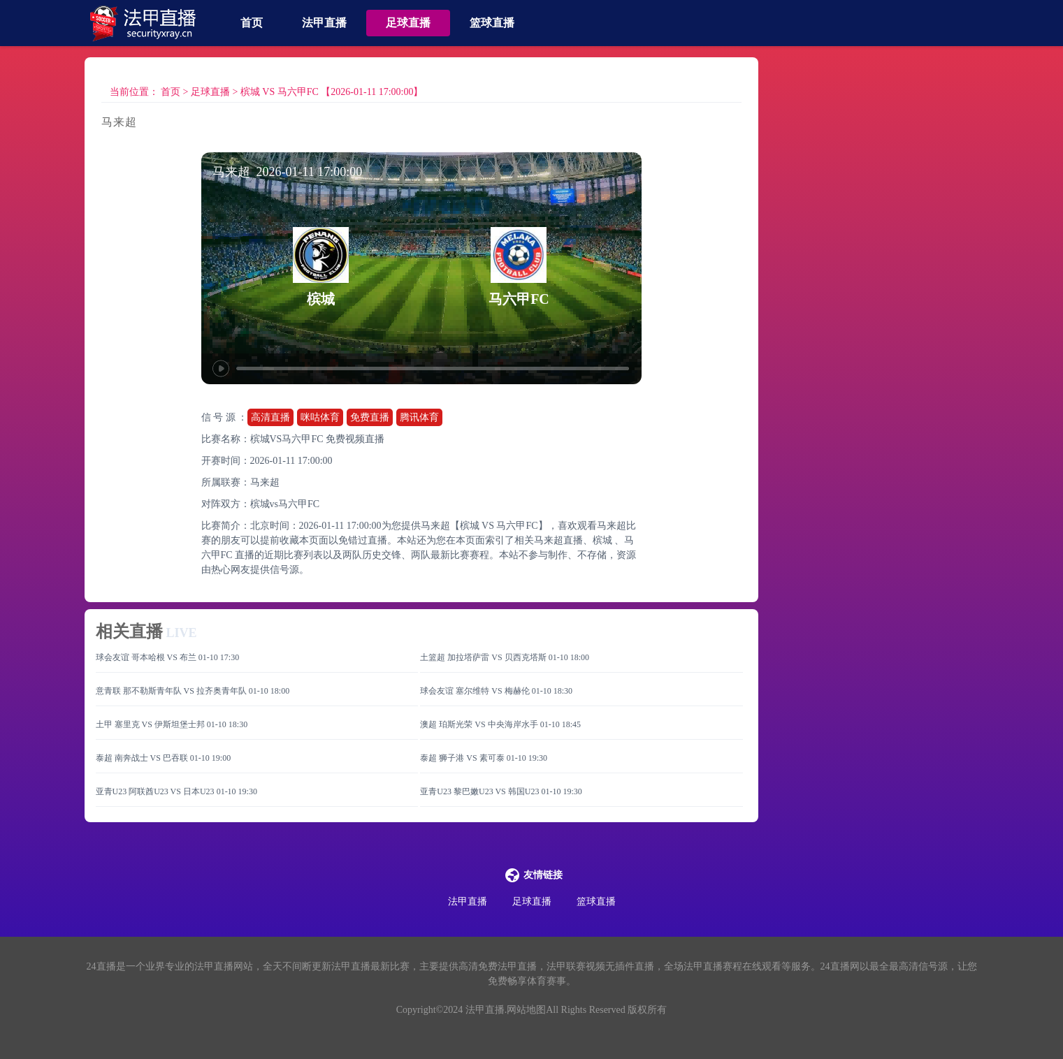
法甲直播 (324, 23)
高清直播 (270, 417)
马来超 (265, 482)
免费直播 (369, 417)
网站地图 (526, 1010)
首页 (251, 23)
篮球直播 (492, 23)
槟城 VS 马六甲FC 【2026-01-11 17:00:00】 (332, 92)
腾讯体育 (419, 417)
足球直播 (408, 23)
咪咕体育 (320, 417)
